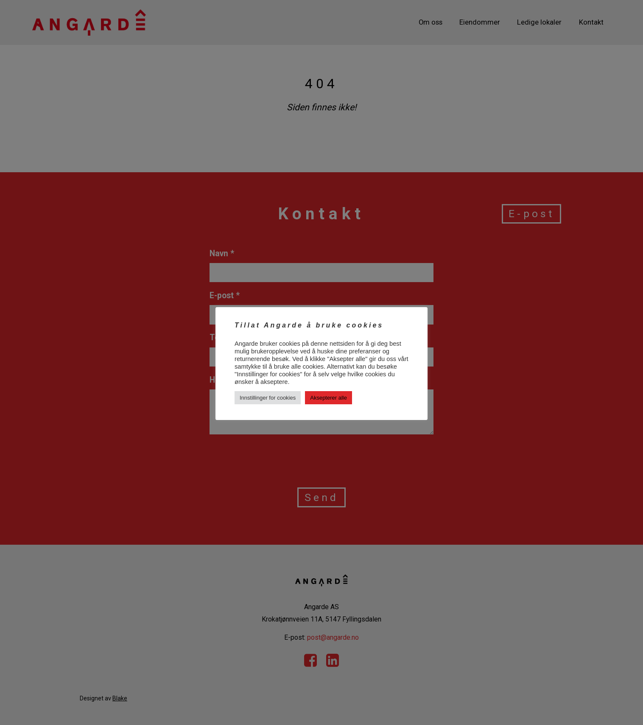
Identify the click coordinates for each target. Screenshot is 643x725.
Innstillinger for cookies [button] (268, 398)
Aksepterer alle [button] (328, 398)
